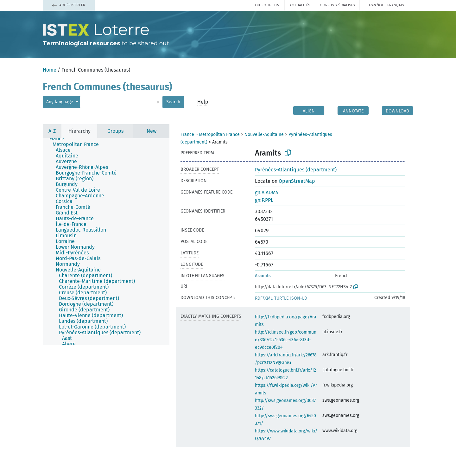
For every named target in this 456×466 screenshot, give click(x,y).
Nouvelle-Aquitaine (264, 134)
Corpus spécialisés (337, 5)
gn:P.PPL (264, 200)
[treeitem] (59, 139)
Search (173, 102)
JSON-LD (298, 298)
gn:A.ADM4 (266, 192)
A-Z (52, 131)
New (151, 131)
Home (49, 70)
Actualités (299, 5)
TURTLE (281, 298)
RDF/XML (264, 298)
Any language (60, 102)
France (187, 134)
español (376, 5)
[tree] (106, 241)
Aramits (263, 275)
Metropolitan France (219, 134)
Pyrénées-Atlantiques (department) (296, 170)
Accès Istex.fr (68, 5)
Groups (115, 131)
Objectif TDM (267, 5)
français (395, 5)
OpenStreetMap (297, 181)
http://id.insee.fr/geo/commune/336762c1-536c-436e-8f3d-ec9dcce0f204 (285, 339)
